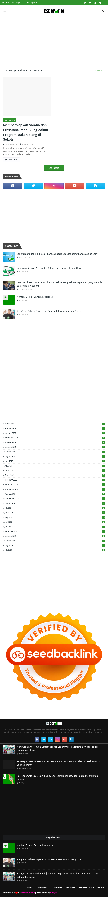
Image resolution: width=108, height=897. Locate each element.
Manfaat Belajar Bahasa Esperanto (35, 296)
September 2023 (54, 541)
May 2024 (54, 517)
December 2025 (54, 438)
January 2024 (54, 527)
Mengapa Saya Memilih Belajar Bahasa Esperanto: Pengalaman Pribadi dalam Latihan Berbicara (57, 748)
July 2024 (54, 508)
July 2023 (54, 550)
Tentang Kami (17, 3)
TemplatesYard (28, 893)
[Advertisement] (54, 40)
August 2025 (54, 456)
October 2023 (54, 536)
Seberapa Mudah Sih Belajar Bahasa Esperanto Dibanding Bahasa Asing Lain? (57, 254)
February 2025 (54, 480)
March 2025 (54, 475)
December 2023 (54, 531)
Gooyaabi (54, 893)
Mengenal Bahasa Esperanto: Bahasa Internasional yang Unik (49, 311)
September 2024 (54, 498)
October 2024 (54, 494)
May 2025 (54, 466)
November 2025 (54, 442)
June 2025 (54, 461)
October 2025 (54, 447)
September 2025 (54, 452)
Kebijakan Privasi (86, 887)
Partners (101, 887)
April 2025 (54, 470)
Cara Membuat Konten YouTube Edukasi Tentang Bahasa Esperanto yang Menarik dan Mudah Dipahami (59, 284)
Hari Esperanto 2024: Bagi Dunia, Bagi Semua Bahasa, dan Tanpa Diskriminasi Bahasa (57, 777)
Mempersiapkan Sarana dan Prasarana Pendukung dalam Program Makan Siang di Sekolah (25, 132)
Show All (99, 70)
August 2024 (54, 503)
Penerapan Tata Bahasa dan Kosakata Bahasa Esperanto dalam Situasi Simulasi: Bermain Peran (59, 763)
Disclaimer (70, 887)
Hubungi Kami (32, 3)
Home (29, 887)
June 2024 (54, 512)
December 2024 (54, 484)
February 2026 (54, 428)
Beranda (5, 3)
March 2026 (54, 424)
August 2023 (54, 545)
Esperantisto (9, 120)
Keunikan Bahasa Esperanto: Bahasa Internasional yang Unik (49, 268)
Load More (54, 168)
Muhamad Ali (12, 144)
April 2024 (54, 522)
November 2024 (54, 489)
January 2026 (54, 433)
